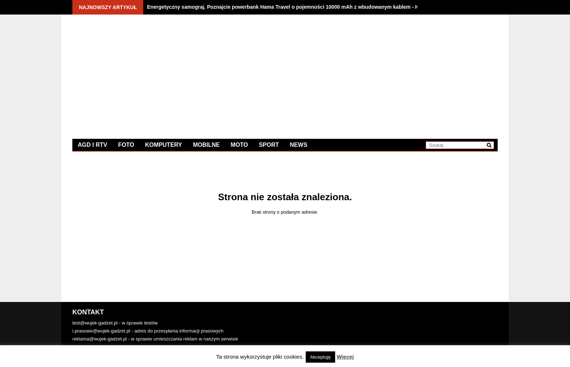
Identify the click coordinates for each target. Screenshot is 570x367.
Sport (269, 145)
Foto (126, 145)
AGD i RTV (92, 145)
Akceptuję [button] (320, 357)
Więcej (345, 357)
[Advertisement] (391, 71)
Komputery (163, 145)
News (298, 145)
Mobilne (206, 145)
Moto (239, 145)
